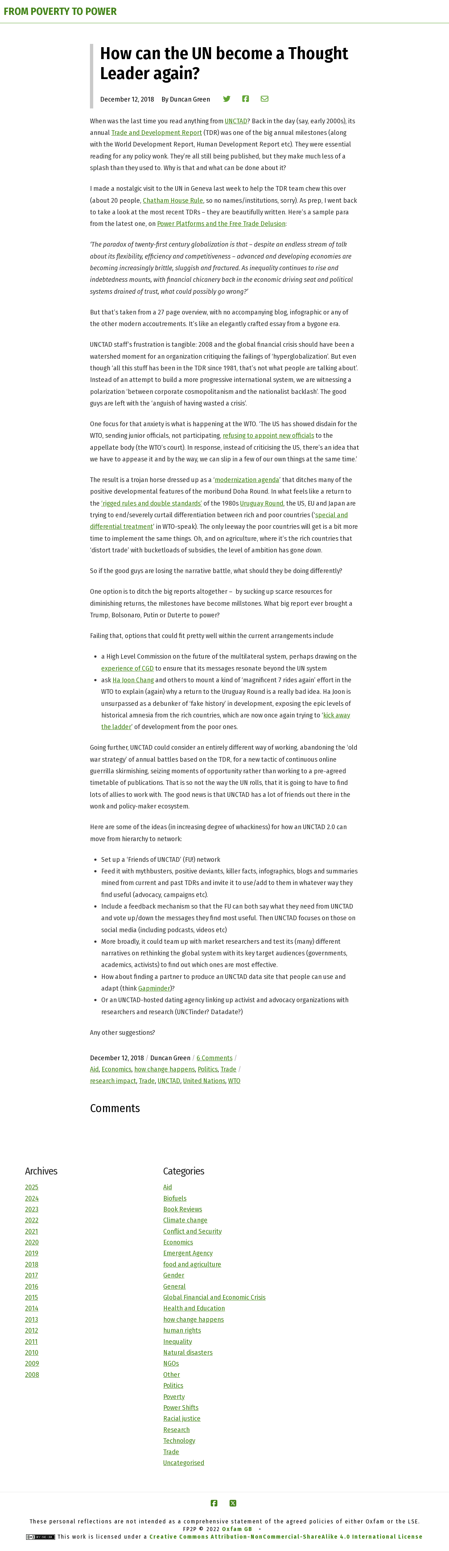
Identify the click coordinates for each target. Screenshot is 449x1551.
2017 (31, 1275)
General (174, 1286)
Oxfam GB (237, 1529)
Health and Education (194, 1308)
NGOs (171, 1363)
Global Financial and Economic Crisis (214, 1297)
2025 (31, 1187)
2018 (31, 1264)
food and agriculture (192, 1264)
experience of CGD (127, 668)
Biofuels (174, 1198)
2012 (31, 1330)
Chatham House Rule (173, 200)
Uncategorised (183, 1463)
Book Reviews (182, 1209)
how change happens (193, 1319)
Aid (167, 1187)
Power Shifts (180, 1407)
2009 (32, 1363)
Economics (178, 1242)
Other (171, 1374)
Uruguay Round (261, 503)
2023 (31, 1209)
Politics (173, 1385)
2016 (31, 1286)
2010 (31, 1352)
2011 (31, 1341)
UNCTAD (236, 121)
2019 (31, 1253)
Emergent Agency (188, 1253)
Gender (173, 1275)
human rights (182, 1330)
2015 (31, 1297)
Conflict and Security (192, 1231)
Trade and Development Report (156, 132)
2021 (31, 1231)
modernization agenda (247, 480)
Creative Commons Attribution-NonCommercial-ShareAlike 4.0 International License (286, 1536)
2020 (32, 1242)
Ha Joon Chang (133, 680)
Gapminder (154, 988)
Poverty (174, 1396)
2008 (32, 1374)
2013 (31, 1319)
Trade (171, 1452)
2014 (31, 1308)
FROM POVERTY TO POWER (60, 11)
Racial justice (182, 1418)
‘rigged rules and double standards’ (151, 503)
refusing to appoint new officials (268, 435)
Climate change (185, 1220)
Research (176, 1429)
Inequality (177, 1341)
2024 (32, 1198)
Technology (179, 1440)
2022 (31, 1220)
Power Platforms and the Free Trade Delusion (221, 223)
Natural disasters (188, 1352)
